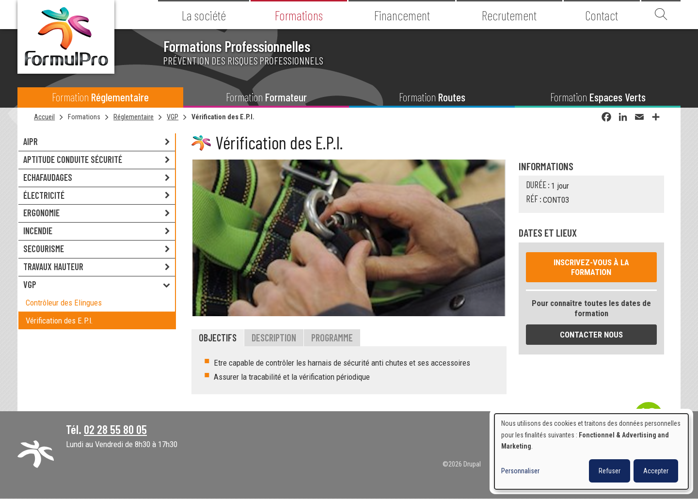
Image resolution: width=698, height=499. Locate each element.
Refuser (609, 471)
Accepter (655, 471)
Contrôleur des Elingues (64, 302)
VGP (172, 117)
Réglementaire (133, 117)
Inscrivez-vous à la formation (591, 267)
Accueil (44, 117)
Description (274, 337)
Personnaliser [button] (520, 471)
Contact (601, 15)
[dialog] (591, 451)
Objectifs (218, 337)
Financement (402, 15)
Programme (332, 337)
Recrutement (509, 15)
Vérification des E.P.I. (222, 117)
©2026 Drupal (462, 464)
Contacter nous (591, 334)
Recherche (661, 14)
